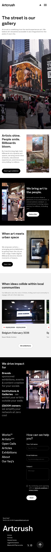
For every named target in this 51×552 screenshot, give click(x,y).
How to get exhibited (11, 171)
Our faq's (8, 461)
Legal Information (13, 543)
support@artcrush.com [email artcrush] (22, 520)
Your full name (32, 444)
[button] (40, 5)
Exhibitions (9, 452)
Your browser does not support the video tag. (25, 84)
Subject (29, 466)
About (6, 457)
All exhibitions (25, 346)
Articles (7, 448)
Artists (9, 535)
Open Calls (7, 264)
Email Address (31, 455)
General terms (12, 540)
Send (31, 498)
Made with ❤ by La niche (15, 545)
